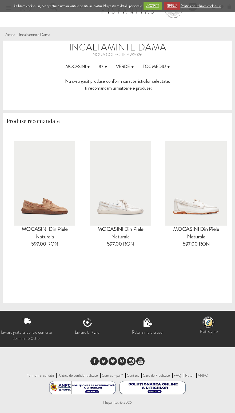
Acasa (10, 35)
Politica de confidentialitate (78, 375)
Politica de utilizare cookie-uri (201, 5)
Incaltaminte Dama (34, 35)
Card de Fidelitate (156, 375)
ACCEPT (152, 5)
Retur (189, 375)
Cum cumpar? (112, 375)
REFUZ (172, 5)
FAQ (177, 375)
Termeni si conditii (40, 375)
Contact (133, 375)
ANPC (203, 375)
